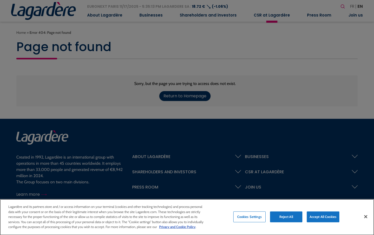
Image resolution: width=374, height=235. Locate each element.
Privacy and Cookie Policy (177, 228)
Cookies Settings (249, 218)
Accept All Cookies (323, 218)
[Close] (365, 218)
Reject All (286, 218)
